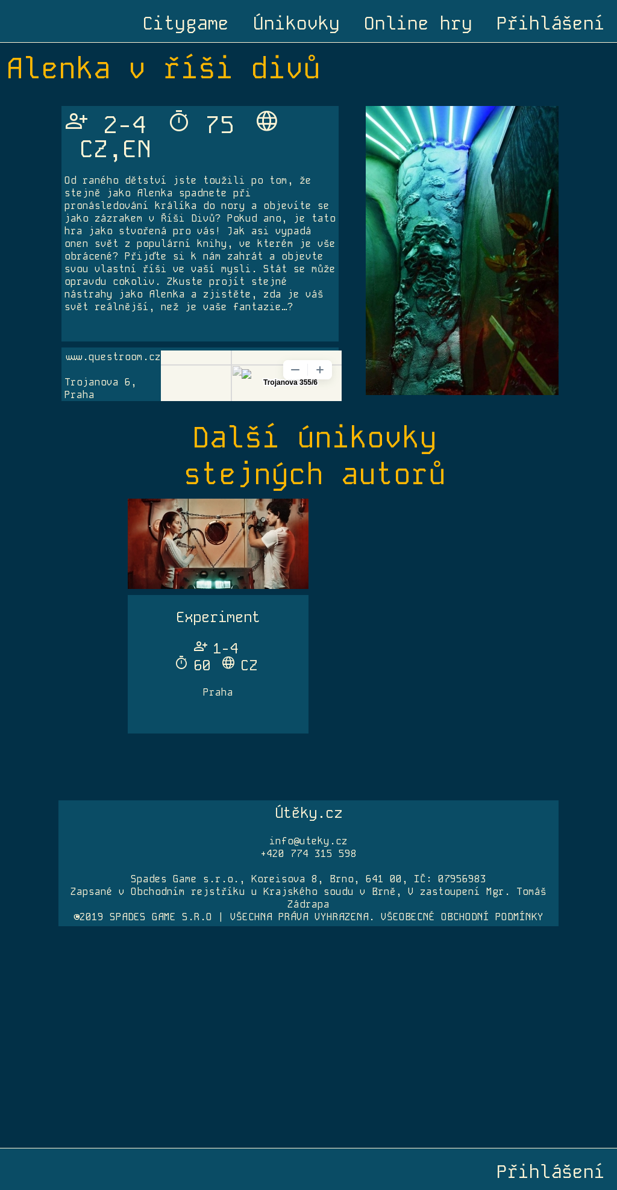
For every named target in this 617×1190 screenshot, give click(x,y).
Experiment (218, 617)
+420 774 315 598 (308, 853)
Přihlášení (550, 23)
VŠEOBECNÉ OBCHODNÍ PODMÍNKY (462, 917)
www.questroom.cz (112, 356)
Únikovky (296, 23)
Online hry (418, 23)
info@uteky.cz (308, 841)
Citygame (185, 23)
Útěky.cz (308, 812)
